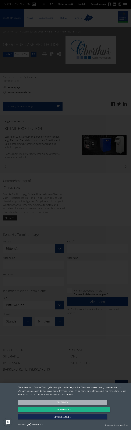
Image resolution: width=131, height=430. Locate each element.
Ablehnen (34, 419)
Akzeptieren (73, 419)
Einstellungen (111, 419)
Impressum (109, 425)
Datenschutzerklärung (121, 425)
